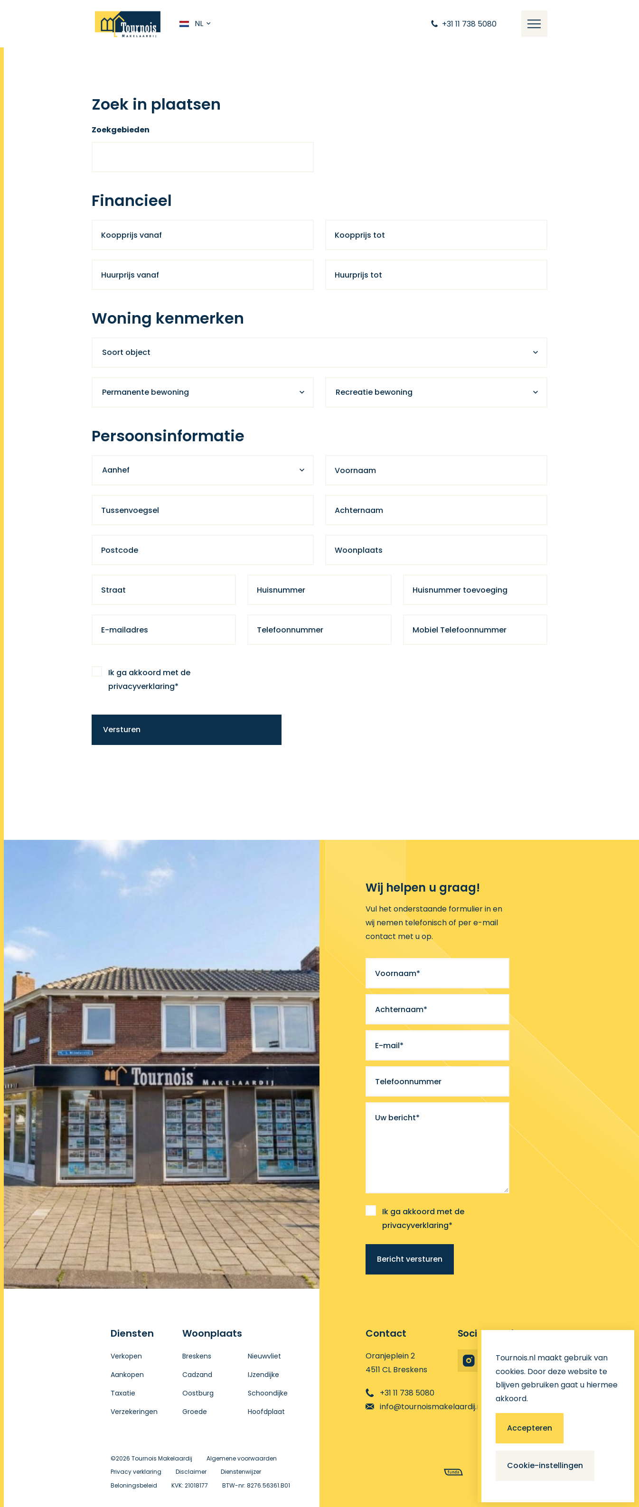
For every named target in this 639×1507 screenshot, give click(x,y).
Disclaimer (191, 1472)
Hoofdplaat (266, 1411)
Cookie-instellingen (545, 1465)
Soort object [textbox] (126, 352)
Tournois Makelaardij (162, 1458)
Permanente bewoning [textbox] (145, 392)
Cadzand (197, 1374)
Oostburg (198, 1393)
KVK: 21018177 (189, 1485)
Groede (194, 1411)
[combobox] (203, 157)
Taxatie (123, 1393)
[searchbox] (107, 159)
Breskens (196, 1356)
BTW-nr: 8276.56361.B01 (256, 1485)
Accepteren (529, 1428)
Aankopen (127, 1374)
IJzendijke (263, 1374)
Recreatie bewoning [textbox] (374, 392)
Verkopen (126, 1356)
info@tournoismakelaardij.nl (424, 1406)
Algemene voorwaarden (242, 1458)
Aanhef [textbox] (116, 470)
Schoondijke (268, 1393)
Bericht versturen (409, 1259)
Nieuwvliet (264, 1356)
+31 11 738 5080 (400, 1392)
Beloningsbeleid (134, 1485)
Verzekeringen (134, 1411)
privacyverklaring (141, 686)
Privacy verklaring (136, 1472)
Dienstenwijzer (241, 1472)
